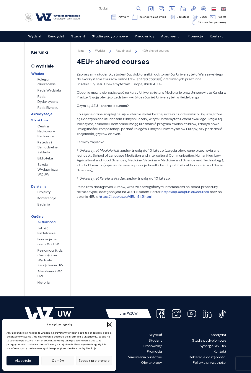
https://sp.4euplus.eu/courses (185, 192)
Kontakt (220, 351)
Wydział (155, 335)
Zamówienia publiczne (144, 357)
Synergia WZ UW (213, 346)
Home (80, 51)
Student (155, 340)
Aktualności (123, 51)
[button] (110, 324)
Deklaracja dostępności (207, 357)
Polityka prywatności (209, 362)
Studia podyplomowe (209, 340)
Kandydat (218, 335)
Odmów (58, 361)
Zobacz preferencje (94, 361)
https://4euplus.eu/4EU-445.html (125, 196)
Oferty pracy (151, 362)
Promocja (154, 351)
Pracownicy (152, 346)
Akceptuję (23, 361)
